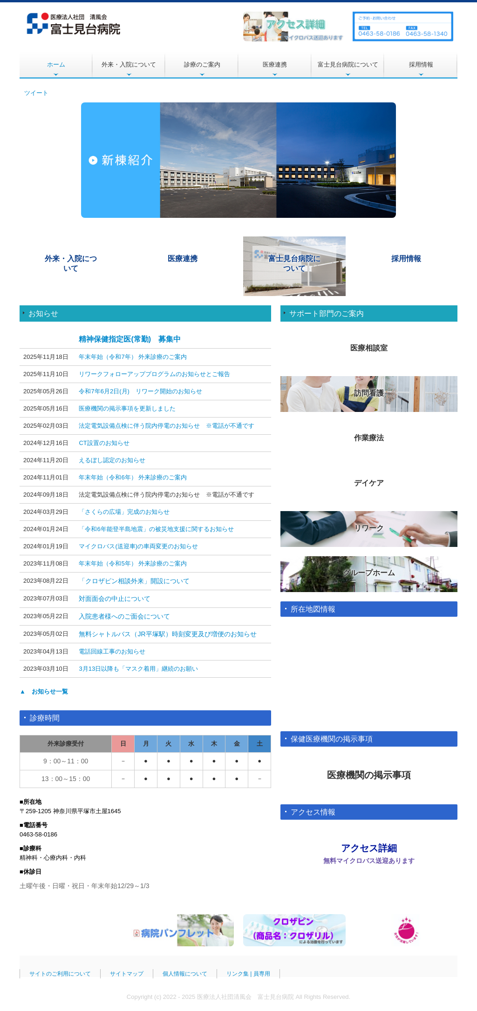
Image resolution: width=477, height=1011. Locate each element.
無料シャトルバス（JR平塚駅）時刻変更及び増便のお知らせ (167, 634)
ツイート (36, 92)
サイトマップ (126, 974)
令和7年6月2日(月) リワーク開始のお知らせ (140, 391)
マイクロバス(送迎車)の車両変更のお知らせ (138, 546)
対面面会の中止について (114, 598)
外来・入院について (129, 64)
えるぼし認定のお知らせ (112, 460)
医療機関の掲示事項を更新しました (127, 408)
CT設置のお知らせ (104, 442)
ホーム (56, 64)
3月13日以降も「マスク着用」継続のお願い (138, 668)
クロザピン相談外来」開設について (137, 581)
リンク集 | (239, 974)
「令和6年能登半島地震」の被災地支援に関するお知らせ (156, 529)
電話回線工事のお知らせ (112, 651)
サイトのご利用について (60, 974)
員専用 (261, 974)
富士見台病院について (348, 64)
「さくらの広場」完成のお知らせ (124, 511)
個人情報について (185, 974)
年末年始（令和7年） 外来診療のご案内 (133, 356)
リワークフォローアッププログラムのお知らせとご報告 (154, 374)
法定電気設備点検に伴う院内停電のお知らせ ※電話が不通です (166, 425)
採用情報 (421, 64)
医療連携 (275, 64)
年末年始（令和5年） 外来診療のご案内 (133, 563)
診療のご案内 (202, 64)
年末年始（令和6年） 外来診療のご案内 (133, 477)
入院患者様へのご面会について (124, 616)
